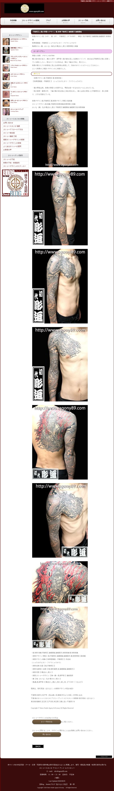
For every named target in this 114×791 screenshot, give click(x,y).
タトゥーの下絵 (9, 159)
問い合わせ (47, 734)
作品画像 (13, 21)
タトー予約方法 (46, 722)
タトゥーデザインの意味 (12, 143)
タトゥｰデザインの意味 (30, 21)
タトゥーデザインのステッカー (14, 166)
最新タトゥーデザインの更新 (13, 140)
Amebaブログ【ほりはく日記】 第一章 (61, 784)
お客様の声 (65, 21)
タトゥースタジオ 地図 (11, 126)
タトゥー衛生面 (9, 133)
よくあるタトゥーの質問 (12, 146)
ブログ (48, 21)
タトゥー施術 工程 (10, 136)
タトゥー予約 (83, 21)
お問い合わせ (100, 21)
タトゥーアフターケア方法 (13, 129)
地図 (57, 778)
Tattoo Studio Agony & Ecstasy (55, 787)
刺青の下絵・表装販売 (11, 163)
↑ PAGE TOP (104, 756)
